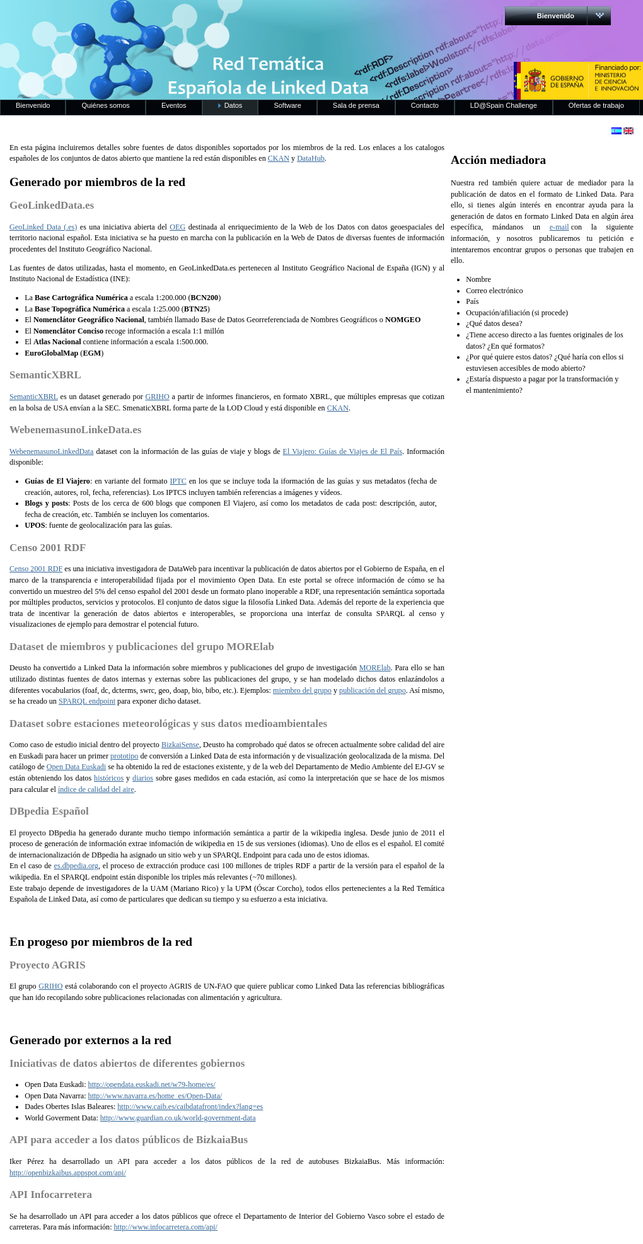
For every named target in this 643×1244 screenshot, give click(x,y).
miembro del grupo (302, 690)
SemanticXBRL (33, 396)
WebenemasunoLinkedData (51, 451)
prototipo (124, 756)
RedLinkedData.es (132, 19)
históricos (109, 778)
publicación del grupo (372, 690)
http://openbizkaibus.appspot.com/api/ (67, 1172)
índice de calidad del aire (96, 789)
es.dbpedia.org (76, 865)
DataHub (311, 158)
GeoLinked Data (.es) (43, 227)
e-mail (559, 227)
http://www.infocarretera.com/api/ (165, 1227)
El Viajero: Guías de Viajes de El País (343, 451)
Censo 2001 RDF (35, 568)
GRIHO (157, 396)
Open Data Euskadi (76, 766)
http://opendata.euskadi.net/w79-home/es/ (152, 1084)
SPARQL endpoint (87, 701)
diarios (142, 778)
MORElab (375, 667)
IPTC (178, 481)
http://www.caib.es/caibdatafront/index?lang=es (190, 1106)
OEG (177, 227)
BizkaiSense (180, 744)
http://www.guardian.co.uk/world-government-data (178, 1117)
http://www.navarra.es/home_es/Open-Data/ (155, 1095)
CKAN (278, 158)
